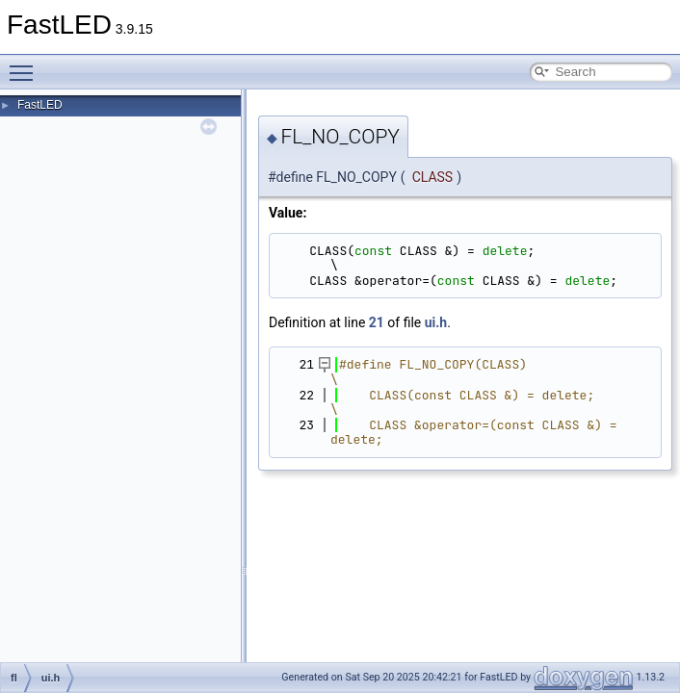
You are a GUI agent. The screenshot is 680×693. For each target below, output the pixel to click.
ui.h (436, 322)
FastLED (40, 105)
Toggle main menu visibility (26, 64)
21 (376, 322)
